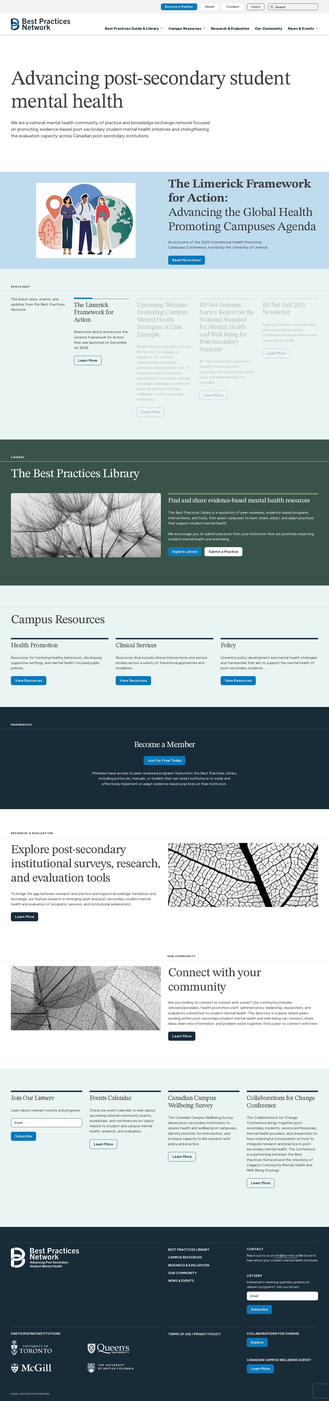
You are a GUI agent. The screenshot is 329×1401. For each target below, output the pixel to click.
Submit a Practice (223, 551)
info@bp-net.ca (286, 1256)
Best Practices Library (188, 1250)
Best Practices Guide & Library (132, 28)
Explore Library (185, 551)
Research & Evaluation (230, 28)
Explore (257, 1342)
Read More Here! (186, 260)
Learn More (87, 360)
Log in (255, 7)
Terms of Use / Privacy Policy (194, 1334)
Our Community (268, 28)
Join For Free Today (165, 760)
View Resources (28, 680)
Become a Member (179, 7)
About (209, 7)
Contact (232, 7)
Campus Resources (184, 28)
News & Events (301, 28)
